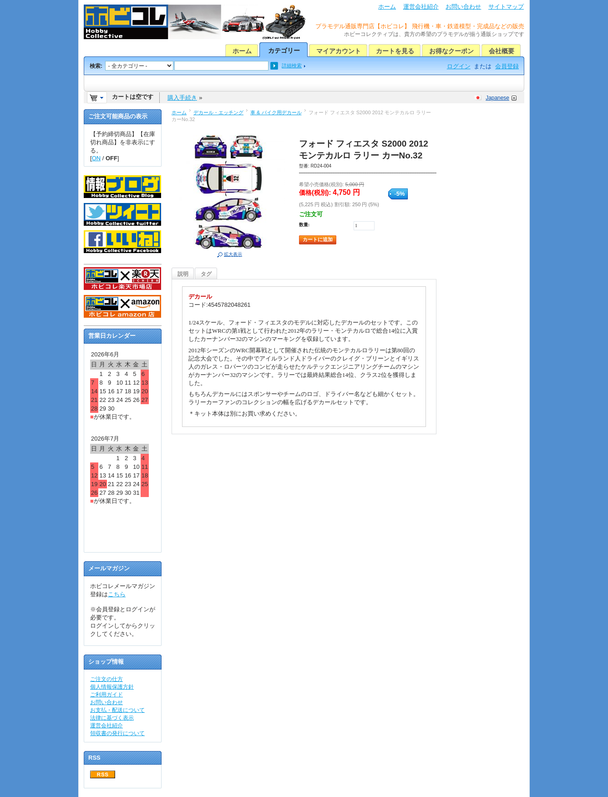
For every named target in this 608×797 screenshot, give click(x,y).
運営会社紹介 (421, 6)
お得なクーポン (451, 51)
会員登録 (507, 66)
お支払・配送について (117, 710)
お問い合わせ (463, 6)
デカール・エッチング (218, 112)
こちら (117, 594)
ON (96, 158)
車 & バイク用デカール (276, 112)
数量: (304, 224)
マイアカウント (338, 51)
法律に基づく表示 (112, 718)
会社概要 (501, 51)
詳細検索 (292, 65)
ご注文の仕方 (106, 679)
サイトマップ (506, 6)
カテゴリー (284, 50)
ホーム (387, 6)
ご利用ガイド (106, 694)
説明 (182, 274)
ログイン (459, 66)
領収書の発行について (117, 733)
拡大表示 (233, 254)
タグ (206, 274)
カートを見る (395, 51)
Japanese (497, 98)
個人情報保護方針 (112, 687)
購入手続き (182, 97)
